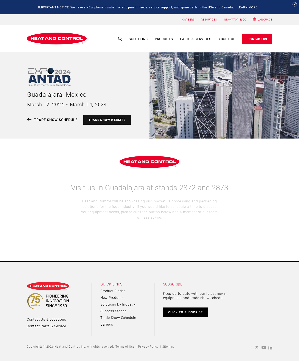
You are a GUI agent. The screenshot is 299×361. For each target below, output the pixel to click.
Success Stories (113, 311)
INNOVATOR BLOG (234, 19)
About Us (226, 39)
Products (164, 39)
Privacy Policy (148, 346)
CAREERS (188, 19)
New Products (112, 297)
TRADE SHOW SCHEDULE (56, 119)
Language (265, 19)
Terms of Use (124, 346)
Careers (106, 324)
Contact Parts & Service (46, 326)
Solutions (138, 39)
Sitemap (168, 346)
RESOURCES (209, 19)
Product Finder (112, 290)
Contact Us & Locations (46, 319)
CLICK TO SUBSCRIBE (185, 312)
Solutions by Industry (118, 304)
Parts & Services (196, 39)
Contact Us (257, 39)
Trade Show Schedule (118, 317)
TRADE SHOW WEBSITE (107, 120)
